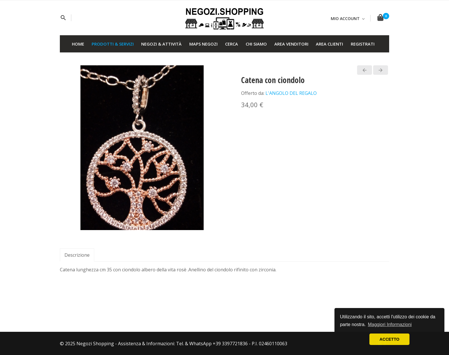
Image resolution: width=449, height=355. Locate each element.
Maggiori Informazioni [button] (390, 324)
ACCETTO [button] (389, 339)
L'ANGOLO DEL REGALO (291, 93)
